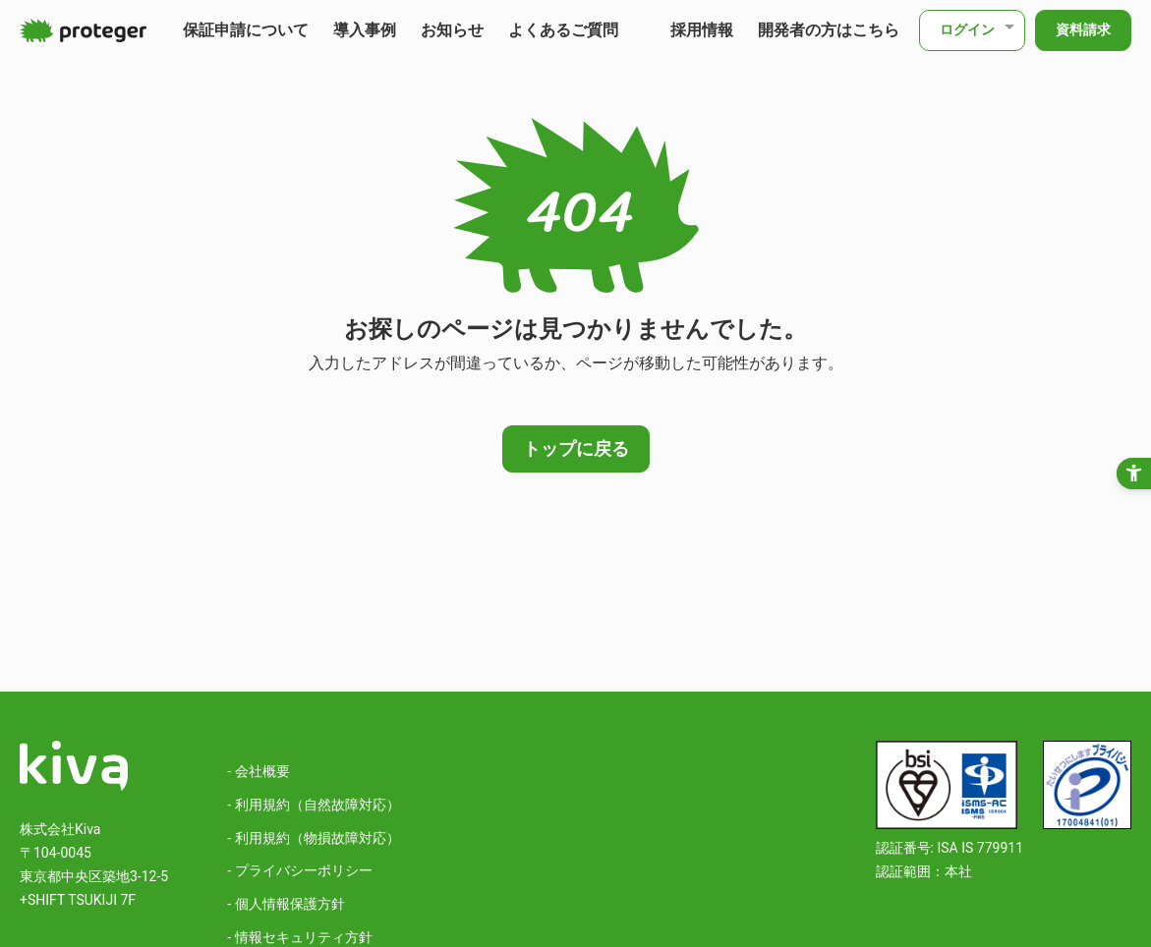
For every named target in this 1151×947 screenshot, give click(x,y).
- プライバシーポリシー (299, 870)
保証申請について (246, 30)
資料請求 (1083, 29)
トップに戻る (576, 448)
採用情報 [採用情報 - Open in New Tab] (701, 30)
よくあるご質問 (563, 30)
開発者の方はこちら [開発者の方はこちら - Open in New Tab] (828, 30)
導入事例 (364, 30)
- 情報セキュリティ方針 (299, 937)
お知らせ (452, 30)
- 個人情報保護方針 (285, 904)
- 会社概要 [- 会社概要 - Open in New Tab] (258, 771)
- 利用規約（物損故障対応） (313, 838)
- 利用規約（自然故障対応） (313, 804)
